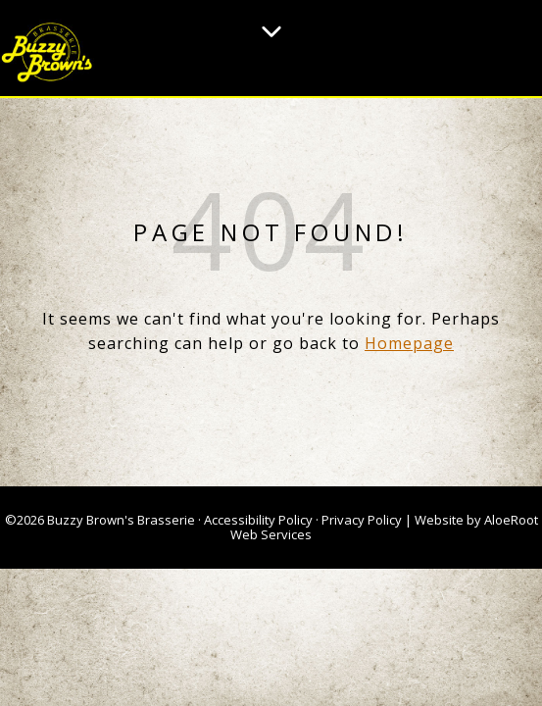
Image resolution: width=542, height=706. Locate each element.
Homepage (409, 343)
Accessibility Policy (258, 520)
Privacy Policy (361, 520)
